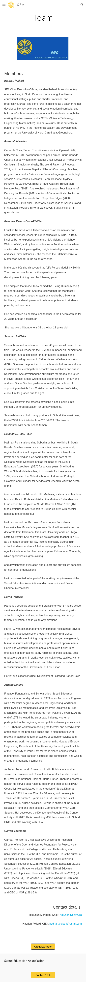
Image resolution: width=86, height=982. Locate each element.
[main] (43, 17)
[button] (4, 4)
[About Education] (43, 946)
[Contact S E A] (43, 975)
